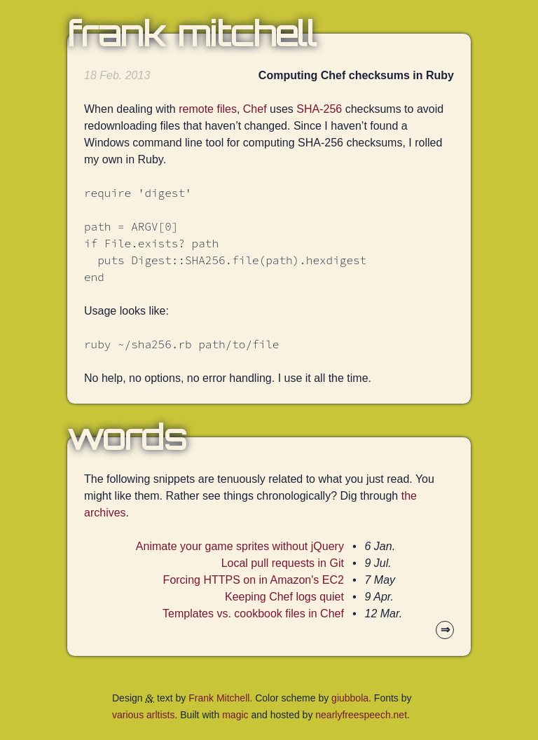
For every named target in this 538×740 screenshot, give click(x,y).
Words (126, 437)
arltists (160, 714)
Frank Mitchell (192, 33)
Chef (255, 109)
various (128, 714)
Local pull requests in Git (282, 563)
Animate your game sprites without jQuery (240, 546)
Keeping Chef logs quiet (284, 597)
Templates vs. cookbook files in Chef (253, 613)
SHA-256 (319, 109)
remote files (208, 109)
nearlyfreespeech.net (361, 714)
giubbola (349, 698)
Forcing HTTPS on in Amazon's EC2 (253, 580)
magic (235, 714)
